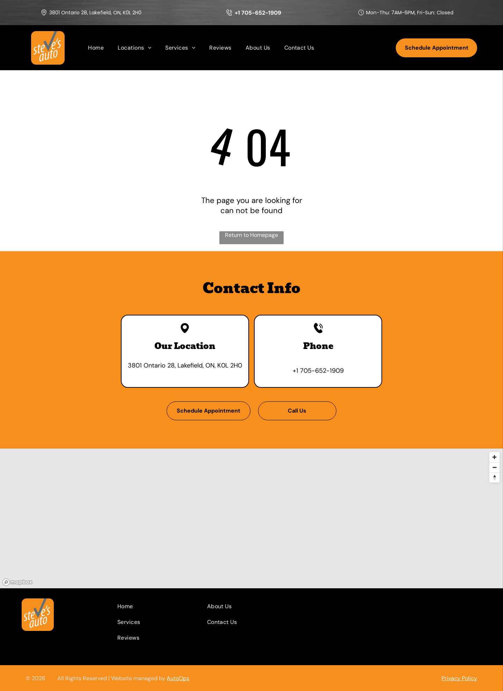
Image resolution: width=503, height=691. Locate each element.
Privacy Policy (459, 678)
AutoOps (178, 678)
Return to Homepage (251, 235)
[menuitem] (96, 47)
